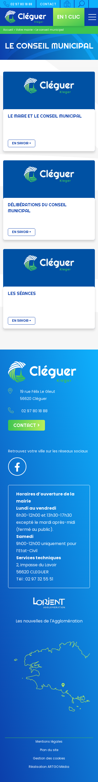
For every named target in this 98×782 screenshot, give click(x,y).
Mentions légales (49, 741)
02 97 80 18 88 (18, 4)
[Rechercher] (81, 4)
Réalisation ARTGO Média (49, 766)
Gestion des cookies (49, 758)
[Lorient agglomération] (49, 602)
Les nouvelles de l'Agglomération (49, 621)
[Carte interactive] (67, 4)
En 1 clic (68, 16)
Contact (48, 4)
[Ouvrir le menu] (92, 17)
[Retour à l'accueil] (25, 17)
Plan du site (49, 750)
